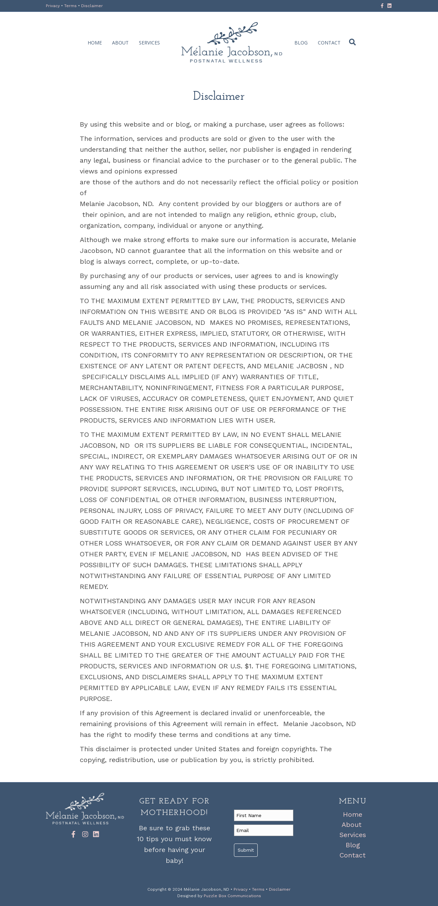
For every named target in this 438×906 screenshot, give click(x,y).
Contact (329, 42)
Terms (71, 5)
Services (149, 42)
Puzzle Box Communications (232, 895)
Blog (301, 42)
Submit (246, 850)
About (120, 42)
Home (95, 42)
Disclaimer (92, 5)
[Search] (351, 42)
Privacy (53, 5)
